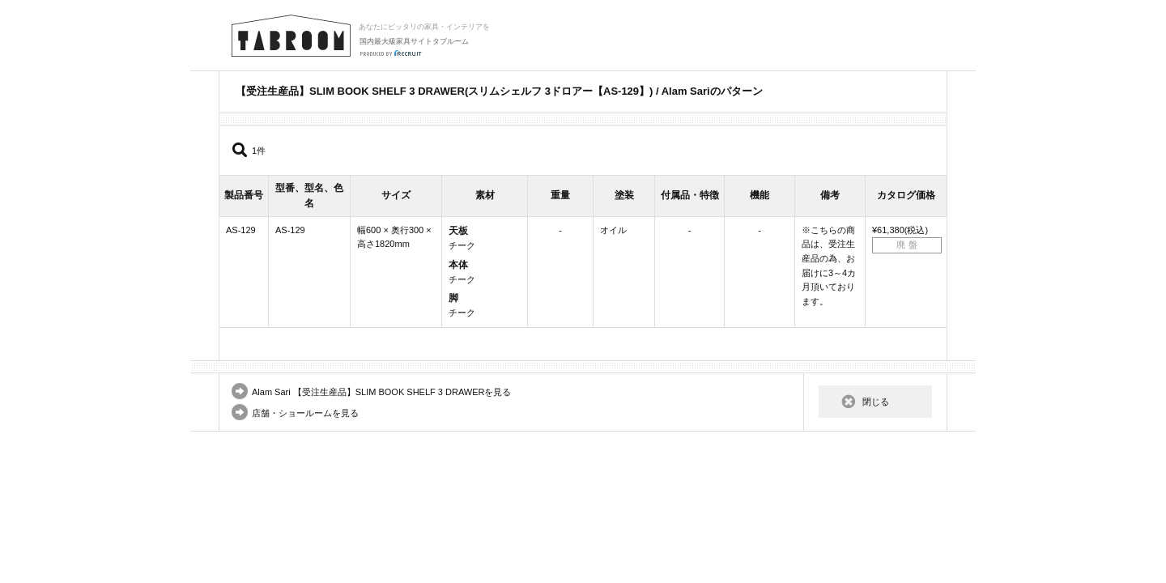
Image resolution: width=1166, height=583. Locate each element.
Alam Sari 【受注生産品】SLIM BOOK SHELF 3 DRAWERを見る (381, 392)
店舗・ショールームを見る (305, 413)
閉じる (875, 401)
